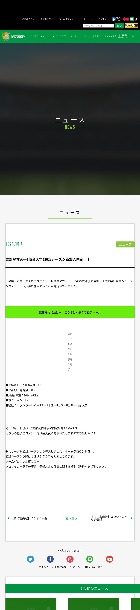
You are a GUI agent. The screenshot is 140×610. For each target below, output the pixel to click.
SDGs (133, 36)
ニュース (54, 36)
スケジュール (66, 36)
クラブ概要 (45, 19)
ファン (87, 36)
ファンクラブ (110, 36)
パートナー (84, 19)
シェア (27, 493)
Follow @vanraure (105, 493)
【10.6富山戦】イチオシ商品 (29, 518)
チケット (44, 36)
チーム (77, 36)
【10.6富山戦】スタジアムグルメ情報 (109, 518)
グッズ (101, 19)
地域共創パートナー (123, 36)
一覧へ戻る (70, 518)
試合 (23, 36)
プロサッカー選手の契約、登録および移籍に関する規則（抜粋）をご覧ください (56, 466)
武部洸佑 (87, 281)
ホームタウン (65, 19)
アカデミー (97, 36)
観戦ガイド (27, 19)
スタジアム (34, 36)
